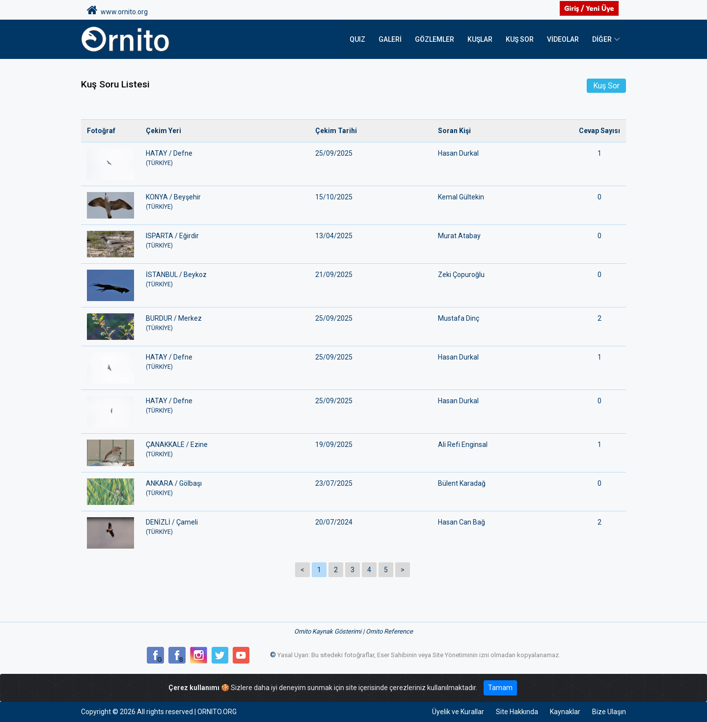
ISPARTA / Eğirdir (224, 241)
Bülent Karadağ (462, 483)
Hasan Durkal (458, 153)
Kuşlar (479, 39)
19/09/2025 (334, 444)
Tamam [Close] (500, 688)
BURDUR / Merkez (224, 323)
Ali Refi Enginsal (463, 444)
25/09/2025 (334, 153)
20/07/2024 (334, 522)
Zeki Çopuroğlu (461, 274)
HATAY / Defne (224, 158)
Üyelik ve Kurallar (458, 712)
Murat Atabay (459, 236)
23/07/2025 (334, 483)
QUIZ (357, 39)
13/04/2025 (334, 236)
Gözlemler (434, 39)
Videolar (563, 39)
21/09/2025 (334, 274)
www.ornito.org (117, 10)
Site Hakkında (517, 712)
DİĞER (602, 39)
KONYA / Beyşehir (224, 202)
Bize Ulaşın (609, 712)
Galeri (390, 39)
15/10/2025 (334, 197)
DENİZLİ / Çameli (224, 527)
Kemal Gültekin (461, 197)
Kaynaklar (565, 712)
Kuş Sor (520, 39)
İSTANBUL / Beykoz (224, 280)
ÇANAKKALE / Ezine (224, 450)
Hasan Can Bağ (461, 522)
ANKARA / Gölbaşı (224, 488)
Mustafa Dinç (458, 318)
